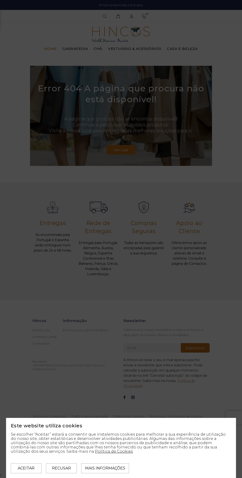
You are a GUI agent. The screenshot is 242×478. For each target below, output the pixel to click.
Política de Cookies (114, 451)
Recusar (61, 468)
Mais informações (105, 468)
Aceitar (26, 468)
